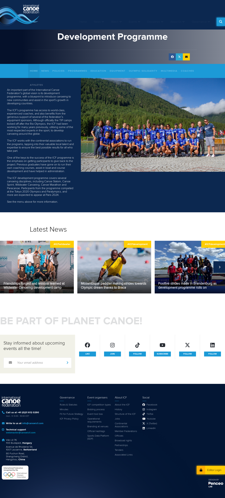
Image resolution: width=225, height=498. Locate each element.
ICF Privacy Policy (69, 419)
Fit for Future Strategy (71, 414)
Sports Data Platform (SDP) (98, 437)
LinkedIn (151, 428)
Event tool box (95, 414)
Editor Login (214, 470)
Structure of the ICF (125, 414)
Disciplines (153, 21)
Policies (58, 71)
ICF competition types (99, 405)
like (87, 354)
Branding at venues (97, 426)
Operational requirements (94, 420)
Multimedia (169, 71)
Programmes (77, 71)
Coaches (187, 71)
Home (83, 21)
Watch (114, 21)
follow (137, 354)
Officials (119, 436)
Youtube (151, 419)
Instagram (152, 409)
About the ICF (122, 405)
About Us (175, 21)
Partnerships (121, 445)
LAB (210, 487)
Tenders (119, 450)
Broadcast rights (123, 440)
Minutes (64, 409)
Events (133, 21)
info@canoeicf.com (32, 423)
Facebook (152, 405)
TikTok (150, 414)
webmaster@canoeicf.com (21, 432)
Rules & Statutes (68, 405)
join (112, 354)
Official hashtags (96, 431)
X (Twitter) (152, 423)
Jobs (117, 419)
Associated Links (124, 455)
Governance (199, 21)
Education (98, 71)
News (97, 21)
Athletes (36, 85)
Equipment (117, 71)
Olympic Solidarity (143, 71)
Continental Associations (121, 425)
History (118, 409)
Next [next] (219, 267)
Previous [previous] (6, 267)
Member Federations (126, 431)
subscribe (162, 354)
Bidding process (96, 409)
